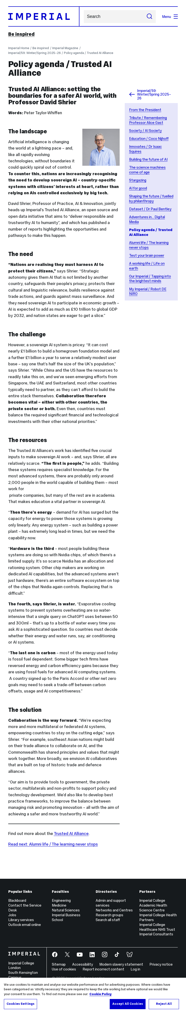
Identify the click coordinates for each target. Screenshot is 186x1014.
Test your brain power (146, 255)
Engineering (61, 900)
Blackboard (17, 900)
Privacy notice (161, 964)
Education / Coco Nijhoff (149, 138)
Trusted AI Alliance (71, 833)
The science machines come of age (147, 169)
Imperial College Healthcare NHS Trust (157, 927)
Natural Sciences (66, 910)
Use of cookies (64, 969)
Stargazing (137, 180)
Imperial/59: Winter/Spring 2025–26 (34, 53)
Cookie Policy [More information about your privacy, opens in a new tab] (100, 994)
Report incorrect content (103, 969)
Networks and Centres (114, 910)
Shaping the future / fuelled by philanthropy (151, 198)
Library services (21, 919)
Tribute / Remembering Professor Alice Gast (148, 120)
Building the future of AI (148, 159)
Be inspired (21, 34)
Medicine (59, 905)
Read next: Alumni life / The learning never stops (53, 844)
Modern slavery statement (121, 964)
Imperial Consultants (156, 934)
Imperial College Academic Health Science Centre (153, 905)
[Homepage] (43, 16)
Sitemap (59, 964)
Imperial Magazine (65, 48)
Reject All (163, 1004)
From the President (145, 109)
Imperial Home (18, 48)
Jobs (12, 915)
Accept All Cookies (127, 1004)
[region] (93, 996)
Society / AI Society (145, 130)
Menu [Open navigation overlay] (170, 16)
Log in (135, 969)
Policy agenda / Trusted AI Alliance (88, 53)
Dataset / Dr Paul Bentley (150, 209)
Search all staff (108, 919)
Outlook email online (24, 924)
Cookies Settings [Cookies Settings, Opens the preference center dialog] (20, 1004)
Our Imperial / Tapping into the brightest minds (150, 278)
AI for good (138, 188)
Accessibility (82, 964)
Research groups (109, 915)
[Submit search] (149, 16)
